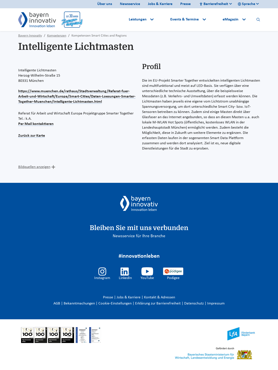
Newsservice (130, 4)
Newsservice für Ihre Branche (139, 236)
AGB (57, 303)
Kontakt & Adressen (159, 297)
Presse (185, 4)
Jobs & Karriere (160, 4)
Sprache (246, 4)
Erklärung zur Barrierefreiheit (158, 303)
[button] (162, 19)
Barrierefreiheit (213, 4)
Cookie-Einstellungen (115, 303)
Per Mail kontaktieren (36, 124)
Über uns (104, 4)
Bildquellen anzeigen (34, 167)
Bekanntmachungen (80, 303)
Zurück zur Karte (31, 136)
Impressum (216, 303)
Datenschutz (194, 303)
